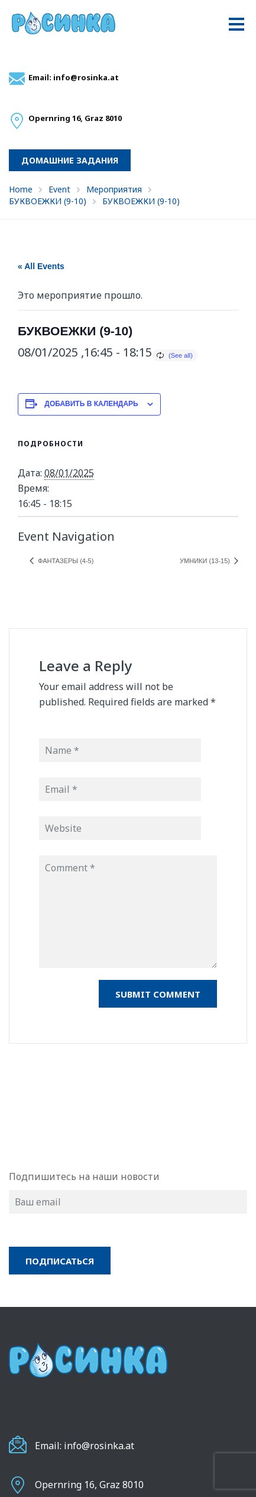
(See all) (180, 355)
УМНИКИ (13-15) (206, 560)
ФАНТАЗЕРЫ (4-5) (64, 560)
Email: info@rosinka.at (73, 77)
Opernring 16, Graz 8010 (89, 1484)
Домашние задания (69, 160)
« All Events (41, 266)
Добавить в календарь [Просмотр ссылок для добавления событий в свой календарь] (91, 404)
